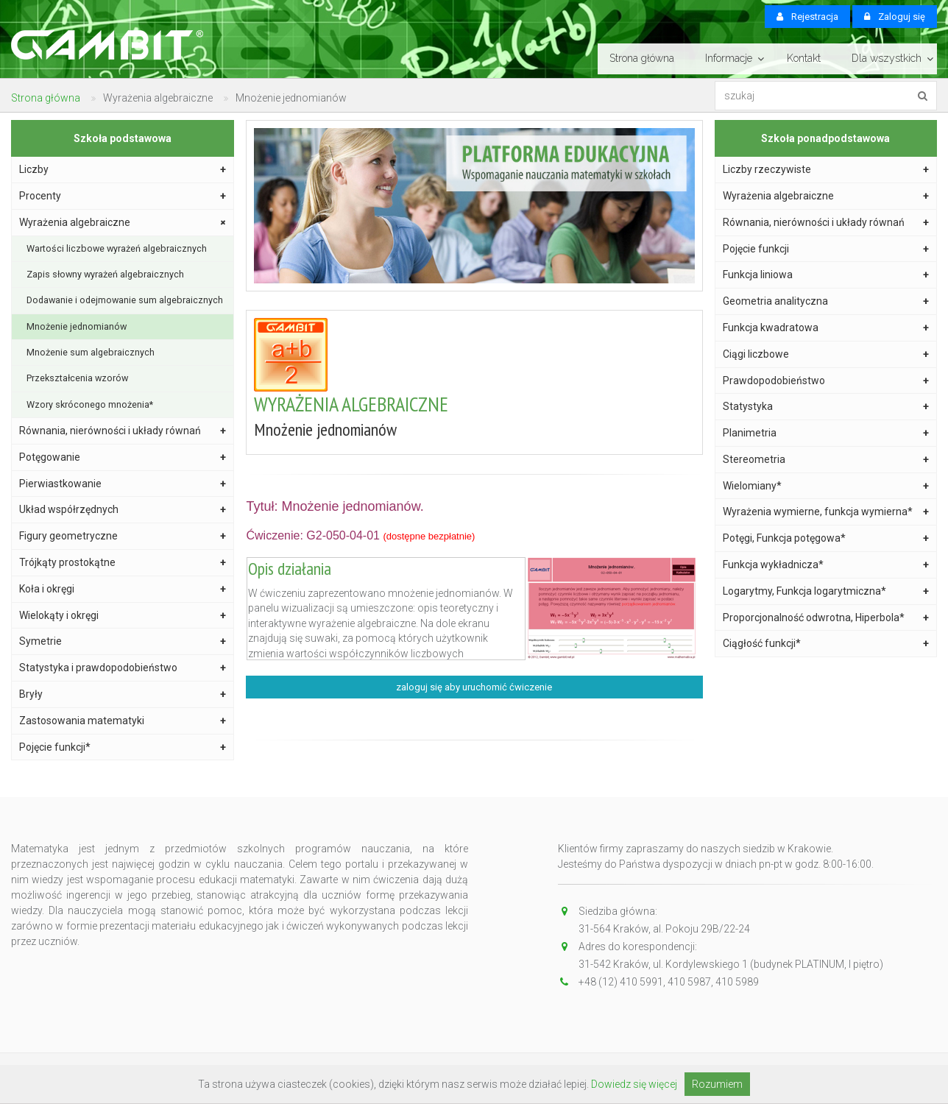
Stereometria (826, 459)
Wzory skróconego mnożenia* (89, 404)
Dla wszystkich (887, 58)
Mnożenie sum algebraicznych (90, 352)
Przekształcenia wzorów (77, 377)
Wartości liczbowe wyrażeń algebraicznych (116, 248)
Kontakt (804, 58)
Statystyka (826, 406)
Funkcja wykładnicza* (826, 565)
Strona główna (641, 58)
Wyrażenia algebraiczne (124, 222)
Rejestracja (807, 16)
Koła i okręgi (122, 589)
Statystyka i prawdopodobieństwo (122, 668)
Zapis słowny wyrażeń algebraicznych (105, 274)
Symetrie (122, 641)
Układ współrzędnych (122, 509)
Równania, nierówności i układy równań (122, 431)
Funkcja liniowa (826, 275)
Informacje (728, 58)
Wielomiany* (826, 486)
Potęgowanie (122, 457)
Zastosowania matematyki (122, 721)
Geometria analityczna (826, 301)
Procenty (122, 196)
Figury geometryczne (122, 536)
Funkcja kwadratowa (826, 328)
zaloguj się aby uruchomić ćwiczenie (474, 687)
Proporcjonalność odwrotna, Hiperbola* (826, 618)
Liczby (122, 169)
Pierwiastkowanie (122, 484)
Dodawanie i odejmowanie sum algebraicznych (124, 299)
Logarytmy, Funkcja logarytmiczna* (826, 591)
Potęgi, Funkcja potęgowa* (826, 538)
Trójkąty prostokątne (122, 562)
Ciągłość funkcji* (826, 643)
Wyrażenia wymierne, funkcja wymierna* (826, 512)
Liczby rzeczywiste (826, 169)
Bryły (122, 694)
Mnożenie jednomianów (76, 326)
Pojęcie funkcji (826, 249)
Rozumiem (717, 1084)
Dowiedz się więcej (634, 1084)
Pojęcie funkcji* (122, 747)
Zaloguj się (894, 16)
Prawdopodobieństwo (826, 381)
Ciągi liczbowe (826, 354)
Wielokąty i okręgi (122, 615)
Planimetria (826, 433)
